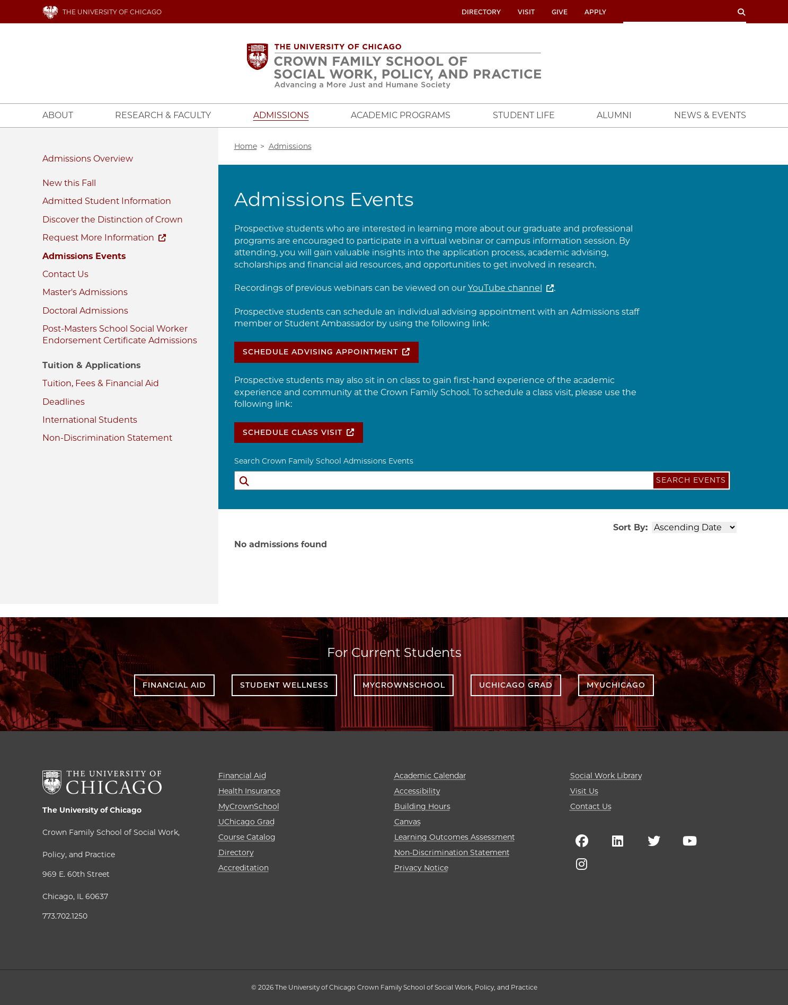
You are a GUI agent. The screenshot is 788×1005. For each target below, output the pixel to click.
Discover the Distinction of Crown (112, 220)
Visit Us (584, 791)
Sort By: (630, 527)
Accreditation (243, 868)
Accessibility (417, 791)
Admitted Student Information (106, 201)
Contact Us (65, 274)
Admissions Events (84, 256)
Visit (526, 12)
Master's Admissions (85, 292)
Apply (595, 12)
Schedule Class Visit (292, 432)
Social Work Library (606, 775)
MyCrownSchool (403, 685)
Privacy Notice (421, 868)
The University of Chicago (91, 810)
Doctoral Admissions (85, 311)
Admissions (66, 159)
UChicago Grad (516, 685)
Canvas (407, 821)
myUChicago (616, 685)
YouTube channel (505, 288)
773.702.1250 (64, 916)
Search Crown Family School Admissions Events (323, 461)
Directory (481, 12)
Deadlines (63, 402)
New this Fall (69, 183)
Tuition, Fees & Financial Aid (100, 383)
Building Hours (422, 806)
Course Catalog (247, 837)
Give (560, 12)
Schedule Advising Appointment (320, 352)
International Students (89, 420)
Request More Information (98, 238)
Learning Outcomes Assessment (454, 837)
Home (245, 146)
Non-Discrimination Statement (107, 438)
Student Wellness (284, 685)
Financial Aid (174, 685)
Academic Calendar (430, 775)
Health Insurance (249, 791)
